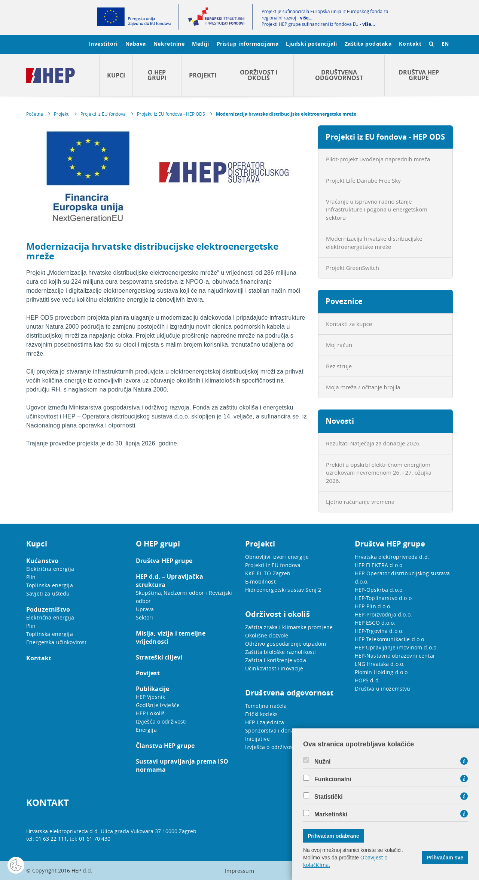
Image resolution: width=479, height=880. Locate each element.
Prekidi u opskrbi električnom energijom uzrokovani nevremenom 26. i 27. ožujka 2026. (378, 472)
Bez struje (339, 366)
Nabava (135, 43)
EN (445, 43)
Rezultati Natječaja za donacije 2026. (373, 443)
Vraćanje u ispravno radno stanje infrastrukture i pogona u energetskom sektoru (376, 209)
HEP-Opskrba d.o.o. (379, 589)
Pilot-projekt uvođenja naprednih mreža (378, 159)
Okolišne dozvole (266, 635)
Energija (146, 729)
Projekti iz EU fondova (103, 114)
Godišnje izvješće (158, 705)
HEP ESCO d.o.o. (375, 622)
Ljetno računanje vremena (360, 501)
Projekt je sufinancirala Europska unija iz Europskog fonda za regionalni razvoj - (325, 14)
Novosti (340, 421)
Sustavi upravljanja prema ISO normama (182, 765)
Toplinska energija (49, 585)
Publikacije (153, 689)
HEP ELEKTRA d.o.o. (379, 565)
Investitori (103, 43)
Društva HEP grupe (419, 75)
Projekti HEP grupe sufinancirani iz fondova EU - (318, 24)
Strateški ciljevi (159, 657)
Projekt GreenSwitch (352, 267)
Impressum (239, 870)
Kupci (116, 75)
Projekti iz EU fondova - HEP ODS (171, 114)
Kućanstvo (42, 561)
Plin (31, 577)
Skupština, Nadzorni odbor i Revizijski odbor (184, 597)
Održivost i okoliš (258, 75)
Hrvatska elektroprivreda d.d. (392, 556)
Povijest (148, 673)
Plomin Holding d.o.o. (382, 672)
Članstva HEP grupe (165, 746)
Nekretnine (169, 43)
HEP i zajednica (264, 722)
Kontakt (410, 43)
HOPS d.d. (367, 680)
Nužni (322, 762)
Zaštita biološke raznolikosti (280, 651)
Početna (34, 114)
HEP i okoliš (150, 713)
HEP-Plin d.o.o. (373, 606)
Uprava (145, 609)
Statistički (328, 797)
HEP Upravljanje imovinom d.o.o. (396, 647)
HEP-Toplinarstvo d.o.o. (384, 598)
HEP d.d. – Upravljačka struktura (169, 580)
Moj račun (339, 344)
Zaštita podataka (368, 43)
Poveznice (344, 301)
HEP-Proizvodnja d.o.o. (383, 614)
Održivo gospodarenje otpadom (285, 643)
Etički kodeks (261, 714)
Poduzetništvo (48, 609)
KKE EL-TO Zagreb (267, 573)
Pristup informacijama (248, 43)
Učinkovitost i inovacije (274, 668)
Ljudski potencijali (311, 43)
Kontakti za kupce (349, 324)
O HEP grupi (156, 75)
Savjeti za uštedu (48, 593)
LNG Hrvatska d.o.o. (380, 663)
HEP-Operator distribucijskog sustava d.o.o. (402, 577)
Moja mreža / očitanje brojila (363, 387)
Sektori (144, 617)
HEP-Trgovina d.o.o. (379, 630)
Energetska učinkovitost (56, 642)
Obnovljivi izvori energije (277, 556)
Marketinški (330, 814)
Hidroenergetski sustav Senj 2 (283, 589)
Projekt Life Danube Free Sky (363, 180)
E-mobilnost (260, 581)
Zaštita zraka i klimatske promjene (289, 627)
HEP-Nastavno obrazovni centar (395, 655)
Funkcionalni (332, 779)
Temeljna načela (266, 705)
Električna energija (50, 568)
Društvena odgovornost (339, 75)
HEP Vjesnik (150, 696)
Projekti (202, 75)
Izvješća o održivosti (161, 721)
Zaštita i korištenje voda (275, 660)
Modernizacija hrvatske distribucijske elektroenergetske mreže (286, 114)
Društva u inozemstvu (383, 688)
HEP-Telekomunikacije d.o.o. (390, 639)
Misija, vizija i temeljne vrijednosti (171, 637)
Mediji (200, 43)
